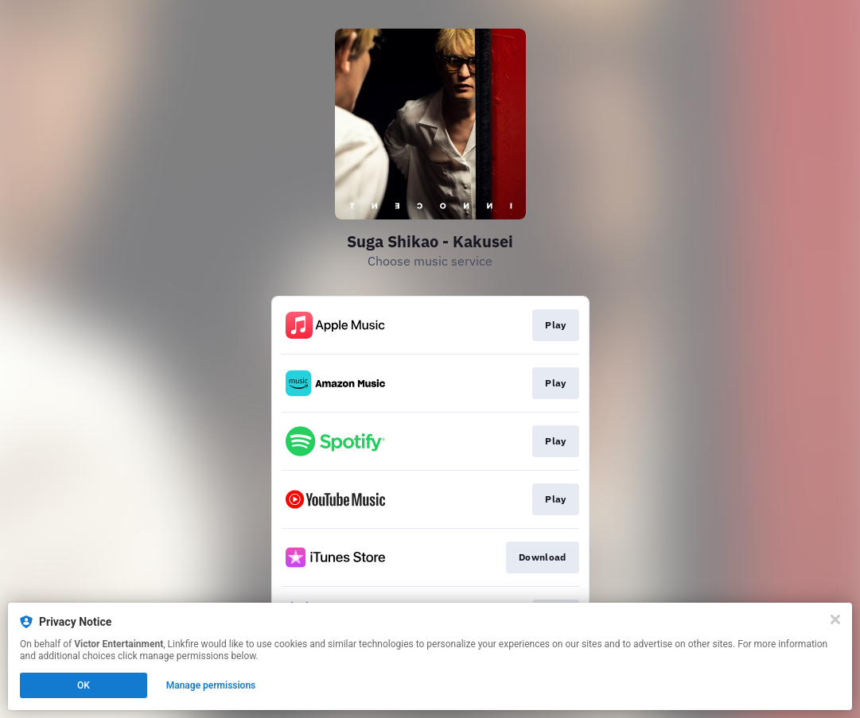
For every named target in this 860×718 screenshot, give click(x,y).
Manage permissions (211, 685)
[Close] (835, 619)
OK (83, 685)
